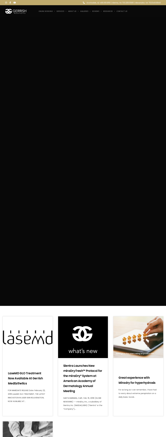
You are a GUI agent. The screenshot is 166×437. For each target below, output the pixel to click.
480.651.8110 (105, 2)
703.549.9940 (154, 2)
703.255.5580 (128, 2)
